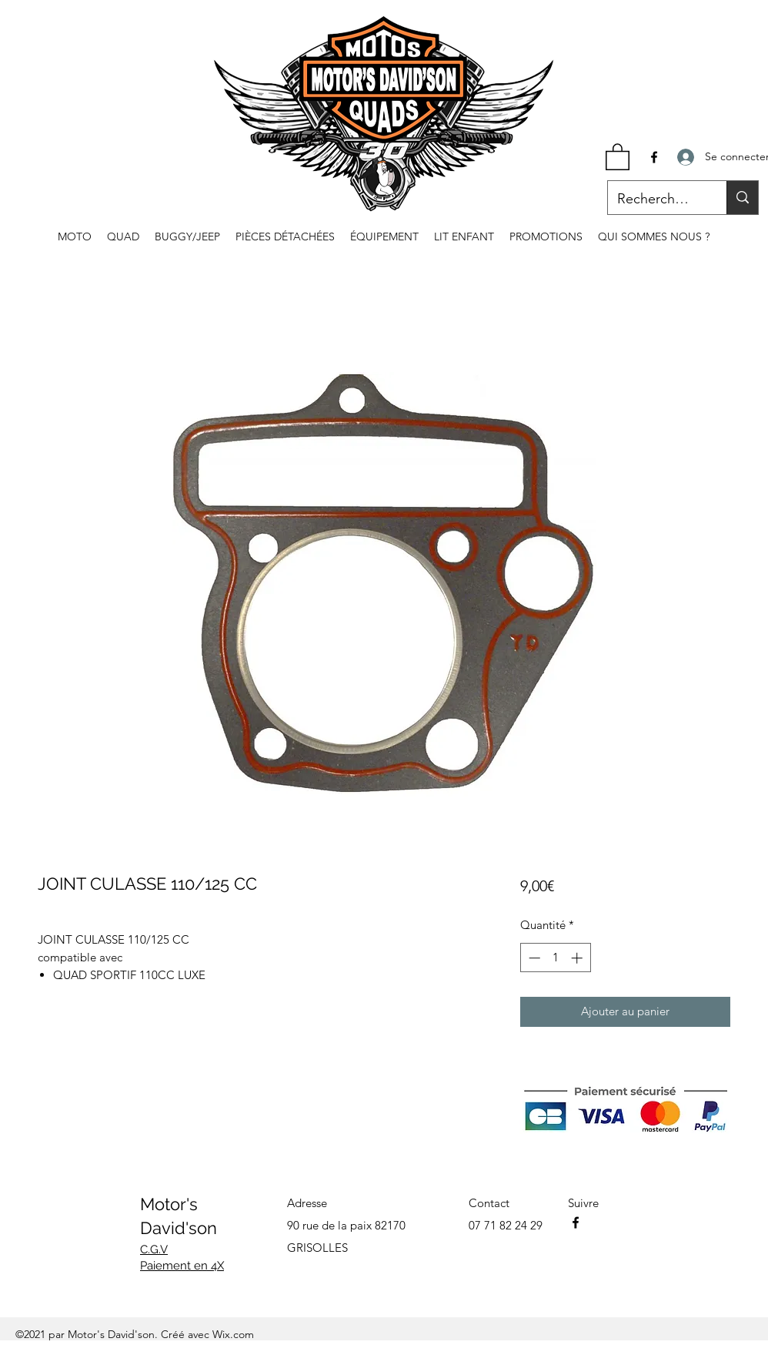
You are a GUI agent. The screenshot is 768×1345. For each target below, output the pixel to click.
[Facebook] (654, 157)
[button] (617, 156)
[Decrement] (533, 958)
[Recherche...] (655, 199)
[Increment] (578, 958)
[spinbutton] (555, 958)
